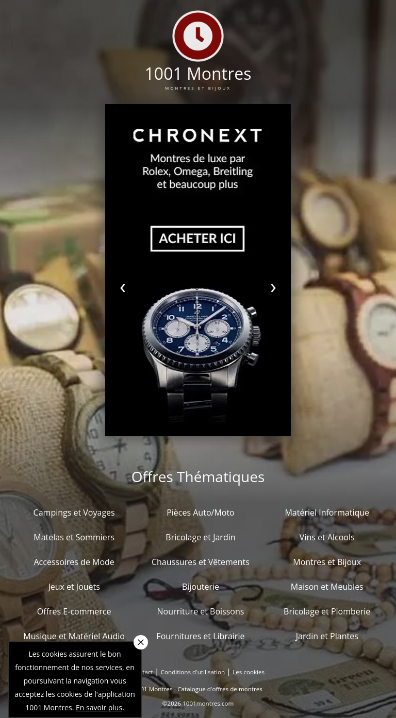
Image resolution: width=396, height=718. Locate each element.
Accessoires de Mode (74, 562)
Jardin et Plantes (327, 636)
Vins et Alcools (327, 537)
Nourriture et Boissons (200, 611)
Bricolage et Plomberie (327, 611)
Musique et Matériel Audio (74, 636)
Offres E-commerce (74, 611)
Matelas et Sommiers (74, 537)
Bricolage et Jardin (200, 537)
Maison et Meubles (327, 586)
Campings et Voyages (74, 512)
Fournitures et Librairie (200, 636)
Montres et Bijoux (327, 562)
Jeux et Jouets (74, 586)
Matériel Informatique (327, 512)
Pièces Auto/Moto (201, 512)
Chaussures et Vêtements (201, 562)
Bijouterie (200, 586)
